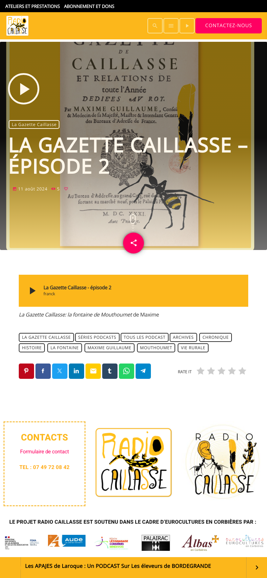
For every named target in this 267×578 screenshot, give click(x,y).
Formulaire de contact (44, 451)
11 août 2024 (31, 189)
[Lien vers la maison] (17, 26)
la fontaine (64, 348)
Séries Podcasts (97, 337)
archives (183, 337)
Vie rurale (193, 348)
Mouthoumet (156, 348)
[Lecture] (187, 25)
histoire (32, 348)
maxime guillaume (109, 348)
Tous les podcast (144, 337)
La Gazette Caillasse (34, 124)
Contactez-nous (228, 25)
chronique (215, 337)
